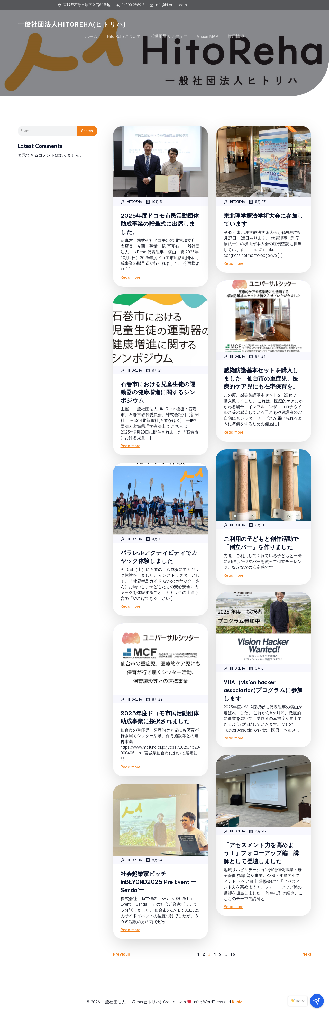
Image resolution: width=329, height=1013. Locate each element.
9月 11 (256, 524)
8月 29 (154, 699)
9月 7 (152, 538)
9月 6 (256, 668)
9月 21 (153, 370)
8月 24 (153, 859)
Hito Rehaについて (124, 36)
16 (232, 954)
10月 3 (153, 201)
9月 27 (257, 201)
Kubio (237, 1002)
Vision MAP (207, 36)
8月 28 (257, 831)
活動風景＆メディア (168, 36)
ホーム (91, 36)
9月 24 (257, 356)
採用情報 (236, 36)
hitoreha (131, 201)
